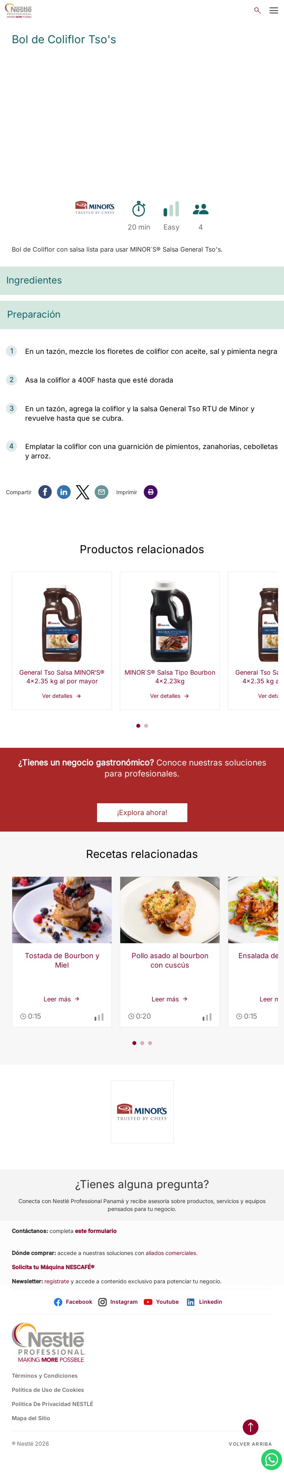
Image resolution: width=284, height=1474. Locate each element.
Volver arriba (250, 1444)
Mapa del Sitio (31, 1418)
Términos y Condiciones (45, 1375)
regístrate (56, 1281)
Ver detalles (62, 641)
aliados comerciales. (172, 1252)
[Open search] (257, 10)
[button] (151, 492)
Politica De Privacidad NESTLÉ (52, 1403)
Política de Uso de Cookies (48, 1389)
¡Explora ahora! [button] (142, 812)
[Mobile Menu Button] (274, 11)
